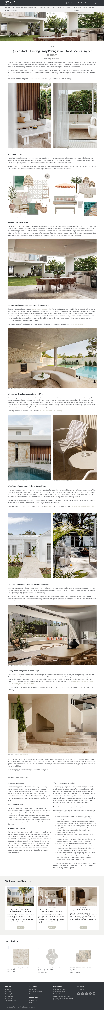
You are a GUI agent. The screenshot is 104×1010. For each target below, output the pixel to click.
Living (54, 7)
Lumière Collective (18, 578)
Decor (30, 7)
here (45, 216)
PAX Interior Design (22, 216)
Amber (47, 506)
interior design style (77, 324)
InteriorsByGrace (67, 216)
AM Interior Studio (17, 299)
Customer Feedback (60, 991)
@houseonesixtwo (17, 148)
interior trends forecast (40, 309)
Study (58, 7)
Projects (81, 7)
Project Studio (34, 993)
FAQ (30, 1002)
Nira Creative (28, 388)
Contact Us (81, 989)
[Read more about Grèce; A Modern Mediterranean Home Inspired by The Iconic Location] (52, 896)
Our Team (8, 991)
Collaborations (58, 993)
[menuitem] (95, 3)
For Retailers (33, 989)
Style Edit (87, 7)
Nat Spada (24, 148)
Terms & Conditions (11, 1000)
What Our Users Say (60, 989)
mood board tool (54, 769)
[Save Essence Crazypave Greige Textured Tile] (8, 947)
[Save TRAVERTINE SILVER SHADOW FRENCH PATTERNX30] (70, 947)
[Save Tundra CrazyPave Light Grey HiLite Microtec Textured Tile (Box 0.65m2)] (39, 947)
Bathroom (8, 7)
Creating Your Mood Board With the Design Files (63, 998)
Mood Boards (73, 7)
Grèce (15, 753)
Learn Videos (33, 1000)
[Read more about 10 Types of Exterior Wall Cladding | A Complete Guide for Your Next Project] (20, 896)
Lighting (49, 7)
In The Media (9, 995)
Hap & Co (23, 388)
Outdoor (35, 7)
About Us (8, 989)
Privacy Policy (10, 998)
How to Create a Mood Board (63, 995)
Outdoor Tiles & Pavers (36, 79)
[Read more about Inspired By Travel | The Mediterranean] (83, 896)
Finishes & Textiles (10, 10)
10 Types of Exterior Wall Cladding (51, 410)
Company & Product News (14, 993)
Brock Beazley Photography (23, 753)
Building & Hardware (22, 7)
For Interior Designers (36, 991)
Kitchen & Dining (42, 7)
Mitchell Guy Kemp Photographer (29, 299)
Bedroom (13, 7)
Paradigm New (17, 388)
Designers (72, 10)
